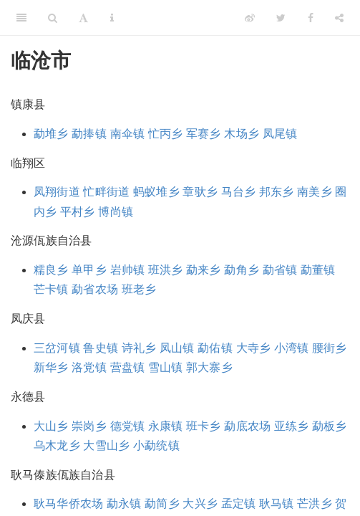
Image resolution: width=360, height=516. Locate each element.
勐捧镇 (89, 134)
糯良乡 (51, 270)
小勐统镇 (156, 445)
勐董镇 (318, 270)
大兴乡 (200, 503)
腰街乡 (329, 348)
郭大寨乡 (209, 367)
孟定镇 (238, 503)
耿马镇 (276, 503)
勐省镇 (280, 270)
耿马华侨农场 (68, 503)
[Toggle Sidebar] (21, 18)
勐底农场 (247, 426)
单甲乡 (89, 270)
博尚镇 (115, 212)
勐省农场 (95, 289)
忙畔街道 (106, 192)
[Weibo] (250, 18)
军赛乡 (203, 134)
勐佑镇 (215, 348)
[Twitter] (281, 18)
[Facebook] (310, 18)
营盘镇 (127, 367)
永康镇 (165, 426)
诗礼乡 (139, 348)
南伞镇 (127, 134)
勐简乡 (162, 503)
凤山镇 (177, 348)
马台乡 (238, 192)
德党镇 (127, 426)
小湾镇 (291, 348)
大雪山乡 (106, 445)
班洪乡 (165, 270)
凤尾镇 (280, 134)
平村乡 (77, 212)
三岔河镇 (57, 348)
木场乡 (241, 134)
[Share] (339, 18)
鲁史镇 (100, 348)
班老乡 (139, 289)
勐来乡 (203, 270)
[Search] (52, 18)
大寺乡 (253, 348)
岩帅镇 (127, 270)
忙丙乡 (165, 134)
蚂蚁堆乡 (156, 192)
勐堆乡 (51, 134)
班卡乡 (203, 426)
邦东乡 (276, 192)
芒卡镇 (51, 289)
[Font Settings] (83, 18)
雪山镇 (165, 367)
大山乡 (51, 426)
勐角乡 (241, 270)
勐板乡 (329, 426)
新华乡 (51, 367)
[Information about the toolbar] (112, 18)
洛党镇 (89, 367)
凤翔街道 (57, 192)
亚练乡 (291, 426)
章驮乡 (200, 192)
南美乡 (314, 192)
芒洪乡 (314, 503)
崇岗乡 (89, 426)
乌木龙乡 (57, 445)
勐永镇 (124, 503)
